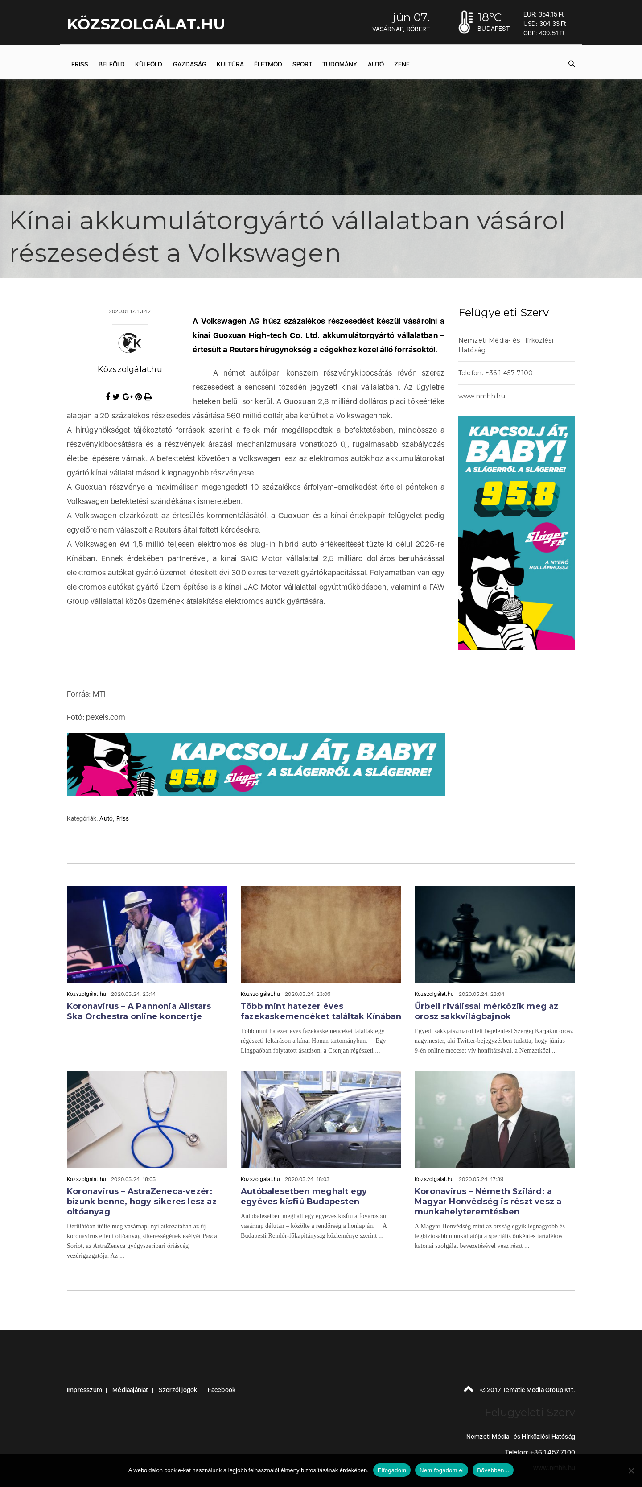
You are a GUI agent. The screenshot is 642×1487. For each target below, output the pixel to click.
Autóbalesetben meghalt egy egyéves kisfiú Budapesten (304, 1196)
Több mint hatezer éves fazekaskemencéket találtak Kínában (321, 1011)
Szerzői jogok (178, 1389)
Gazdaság (189, 64)
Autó (376, 64)
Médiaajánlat (130, 1389)
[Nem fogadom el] (630, 1470)
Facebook (222, 1389)
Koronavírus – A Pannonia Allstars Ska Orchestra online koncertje (139, 1011)
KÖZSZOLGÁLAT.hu (146, 24)
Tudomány (339, 64)
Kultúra (230, 64)
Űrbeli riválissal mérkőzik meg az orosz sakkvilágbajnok (487, 1011)
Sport (302, 64)
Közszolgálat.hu (130, 369)
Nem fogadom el (442, 1470)
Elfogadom (392, 1470)
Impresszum (84, 1389)
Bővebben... (493, 1470)
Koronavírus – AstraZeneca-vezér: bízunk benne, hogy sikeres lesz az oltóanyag (142, 1201)
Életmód (268, 64)
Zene (402, 64)
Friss (79, 64)
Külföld (148, 64)
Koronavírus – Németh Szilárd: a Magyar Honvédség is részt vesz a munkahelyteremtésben (488, 1201)
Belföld (112, 64)
